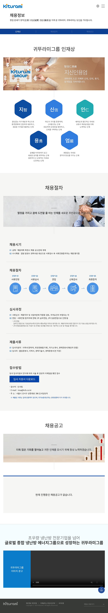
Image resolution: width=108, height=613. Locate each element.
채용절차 (54, 31)
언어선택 (97, 6)
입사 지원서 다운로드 (24, 379)
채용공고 (90, 31)
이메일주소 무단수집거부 (47, 603)
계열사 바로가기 (89, 604)
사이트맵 (61, 603)
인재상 (18, 31)
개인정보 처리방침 (31, 603)
